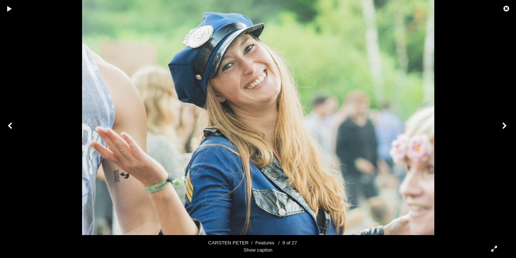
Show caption (258, 250)
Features (264, 242)
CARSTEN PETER (228, 242)
